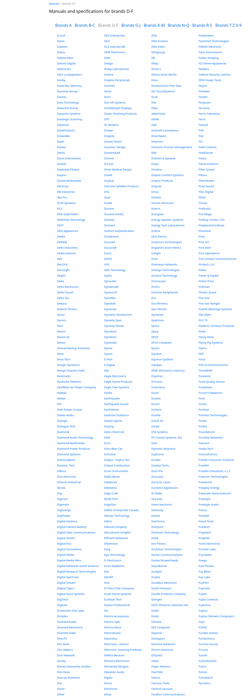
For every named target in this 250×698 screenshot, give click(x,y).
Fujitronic (205, 605)
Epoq (154, 331)
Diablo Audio (65, 415)
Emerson (157, 141)
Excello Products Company (168, 594)
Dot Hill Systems (114, 102)
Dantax (61, 97)
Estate (155, 426)
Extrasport (158, 638)
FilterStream (207, 180)
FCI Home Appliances (212, 63)
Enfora (155, 231)
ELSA (154, 97)
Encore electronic (162, 203)
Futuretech (206, 677)
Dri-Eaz (108, 164)
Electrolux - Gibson (116, 644)
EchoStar (110, 454)
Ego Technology (114, 555)
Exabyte (156, 571)
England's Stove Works (166, 247)
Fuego (203, 560)
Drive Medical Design (118, 169)
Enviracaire (158, 281)
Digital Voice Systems (71, 594)
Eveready (157, 510)
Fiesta (202, 158)
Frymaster (205, 555)
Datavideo (63, 136)
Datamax (63, 125)
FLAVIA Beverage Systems (215, 309)
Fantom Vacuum (162, 689)
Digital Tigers (65, 588)
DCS (59, 208)
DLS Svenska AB (114, 46)
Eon (153, 298)
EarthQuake (112, 398)
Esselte (156, 415)
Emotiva (156, 169)
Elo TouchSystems (163, 91)
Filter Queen (207, 169)
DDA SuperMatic (67, 214)
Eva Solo (156, 499)
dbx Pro (62, 197)
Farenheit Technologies (214, 41)
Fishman (204, 287)
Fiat (201, 136)
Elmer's (156, 69)
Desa (60, 354)
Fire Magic (205, 214)
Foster (203, 421)
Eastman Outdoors (116, 415)
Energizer (157, 214)
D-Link (61, 35)
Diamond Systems (69, 454)
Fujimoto (204, 588)
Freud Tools (206, 521)
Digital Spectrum (68, 577)
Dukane (109, 219)
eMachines (158, 113)
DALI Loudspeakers (69, 74)
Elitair (108, 694)
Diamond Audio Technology (75, 437)
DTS (106, 192)
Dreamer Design (115, 147)
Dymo (108, 275)
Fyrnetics (204, 683)
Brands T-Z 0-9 (228, 25)
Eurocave (157, 476)
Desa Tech (63, 359)
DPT (106, 119)
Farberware (206, 35)
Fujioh (203, 594)
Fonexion (205, 376)
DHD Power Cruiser (69, 409)
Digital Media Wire (69, 560)
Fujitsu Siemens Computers (216, 616)
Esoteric (156, 409)
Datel (60, 141)
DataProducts (66, 130)
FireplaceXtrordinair (212, 225)
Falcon (155, 677)
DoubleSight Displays (118, 108)
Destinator (64, 376)
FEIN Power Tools (210, 80)
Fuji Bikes (205, 571)
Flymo (202, 348)
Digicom (62, 499)
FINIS (202, 197)
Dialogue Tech (66, 426)
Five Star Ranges (209, 303)
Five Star (204, 298)
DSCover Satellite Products (121, 186)
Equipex (156, 365)
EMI (153, 152)
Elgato (108, 677)
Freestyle (204, 499)
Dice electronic (66, 476)
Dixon (61, 689)
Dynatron (110, 337)
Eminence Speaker (163, 158)
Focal (202, 359)
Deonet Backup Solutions (73, 348)
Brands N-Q (178, 25)
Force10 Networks (210, 393)
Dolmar (109, 74)
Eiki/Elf (108, 577)
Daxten (61, 164)
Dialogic (62, 421)
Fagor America (160, 666)
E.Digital (109, 365)
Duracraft (110, 247)
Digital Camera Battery (71, 527)
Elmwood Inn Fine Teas (166, 85)
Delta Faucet (65, 292)
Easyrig (109, 426)
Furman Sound (208, 644)
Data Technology (68, 102)
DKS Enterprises (114, 35)
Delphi (61, 275)
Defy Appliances (67, 231)
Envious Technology (164, 275)
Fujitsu (203, 610)
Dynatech (110, 331)
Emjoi (155, 164)
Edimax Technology (116, 515)
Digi (59, 493)
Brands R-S (202, 25)
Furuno (203, 649)
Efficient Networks (116, 538)
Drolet (108, 175)
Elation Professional (117, 605)
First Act (204, 242)
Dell (59, 259)
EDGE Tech (111, 499)
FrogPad (204, 538)
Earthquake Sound (116, 404)
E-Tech (108, 359)
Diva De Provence (68, 677)
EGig (107, 549)
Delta (60, 281)
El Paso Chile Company (119, 588)
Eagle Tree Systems (116, 387)
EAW (107, 437)
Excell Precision (161, 588)
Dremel (109, 158)
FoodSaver (205, 387)
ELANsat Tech (113, 599)
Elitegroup (158, 52)
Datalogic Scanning (69, 119)
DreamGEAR (112, 152)
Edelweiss (110, 488)
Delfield (62, 242)
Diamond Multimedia (71, 443)
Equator (156, 354)
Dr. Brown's (111, 125)
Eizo (106, 582)
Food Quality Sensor (212, 381)
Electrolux (110, 638)
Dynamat (110, 309)
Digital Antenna (67, 521)
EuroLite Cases (161, 482)
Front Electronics (209, 543)
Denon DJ (63, 337)
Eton (154, 443)
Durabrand (111, 236)
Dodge (108, 63)
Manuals (54, 3)
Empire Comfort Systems (167, 175)
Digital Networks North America (78, 566)
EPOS (154, 337)
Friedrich (204, 527)
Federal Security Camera (214, 74)
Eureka (155, 460)
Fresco (203, 510)
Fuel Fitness (206, 566)
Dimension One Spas (70, 610)
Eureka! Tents (160, 465)
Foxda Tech (206, 448)
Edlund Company (115, 527)
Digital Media (65, 555)
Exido (154, 616)
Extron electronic (162, 649)
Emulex (156, 197)
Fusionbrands (208, 661)
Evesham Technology (165, 532)
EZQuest (156, 655)
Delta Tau (63, 298)
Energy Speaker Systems (167, 219)
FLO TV (203, 320)
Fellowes (204, 91)
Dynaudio (110, 342)
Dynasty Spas (113, 320)
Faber (155, 661)
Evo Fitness (158, 543)
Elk (153, 58)
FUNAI (203, 627)
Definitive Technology (71, 219)
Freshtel (204, 515)
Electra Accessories (116, 616)
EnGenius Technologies (166, 242)
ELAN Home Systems (117, 594)
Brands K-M (154, 25)
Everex (155, 515)
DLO (107, 41)
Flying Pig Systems (211, 342)
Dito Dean (63, 672)
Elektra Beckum (114, 655)
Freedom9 (205, 482)
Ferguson (205, 102)
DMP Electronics (114, 52)
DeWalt (61, 393)
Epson (155, 348)
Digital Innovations (69, 549)
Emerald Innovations (164, 130)
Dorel (107, 91)
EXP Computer (160, 627)
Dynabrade (111, 287)
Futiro (202, 666)
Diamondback (66, 460)
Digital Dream (66, 538)
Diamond (63, 432)
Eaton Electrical (114, 432)
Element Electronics (117, 661)
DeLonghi (63, 270)
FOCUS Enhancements (213, 365)
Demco (61, 320)
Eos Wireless (159, 303)
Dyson (108, 354)
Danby (61, 80)
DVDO (108, 259)
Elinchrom (110, 689)
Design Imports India (71, 370)
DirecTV (62, 638)
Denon (61, 331)
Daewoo (62, 46)
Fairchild (156, 672)
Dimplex (62, 616)
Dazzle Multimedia (69, 180)
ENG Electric (159, 236)
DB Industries (66, 192)
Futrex (203, 672)
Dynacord (110, 292)
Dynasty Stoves (114, 326)
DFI (59, 404)
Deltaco (62, 303)
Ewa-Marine (159, 566)
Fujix (202, 622)
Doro (107, 97)
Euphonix (157, 454)
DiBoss (61, 471)
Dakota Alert (65, 58)
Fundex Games (208, 633)
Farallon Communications (168, 694)
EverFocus (158, 521)
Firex (202, 236)
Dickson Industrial (69, 482)
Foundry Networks (211, 437)
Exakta (155, 577)
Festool (203, 125)
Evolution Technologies (166, 549)
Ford (202, 398)
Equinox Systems (162, 359)
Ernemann (158, 387)
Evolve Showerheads (164, 560)
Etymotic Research (163, 448)
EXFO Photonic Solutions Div (169, 605)
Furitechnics (206, 638)
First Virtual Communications (218, 259)
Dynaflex (110, 298)
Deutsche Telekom (69, 381)
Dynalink (110, 303)
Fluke (202, 331)
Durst (107, 253)
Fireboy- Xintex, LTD (212, 219)
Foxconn (204, 443)
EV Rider (156, 493)
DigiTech (62, 599)
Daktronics (64, 69)
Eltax (154, 108)
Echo (107, 443)
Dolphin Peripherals (117, 80)
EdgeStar (110, 504)
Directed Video (66, 633)
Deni (60, 326)
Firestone (205, 231)
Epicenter (157, 314)
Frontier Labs (207, 549)
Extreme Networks (163, 644)
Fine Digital (206, 192)
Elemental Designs (116, 666)
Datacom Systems (68, 113)
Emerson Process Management (171, 147)
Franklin (204, 465)
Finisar (203, 203)
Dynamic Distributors (118, 314)
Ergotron (157, 376)
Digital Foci (64, 543)
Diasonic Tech (66, 465)
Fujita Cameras (208, 599)
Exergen (156, 599)
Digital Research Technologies (76, 571)
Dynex (108, 348)
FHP (201, 130)
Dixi (59, 683)
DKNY (60, 694)
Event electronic (161, 504)
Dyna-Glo (110, 281)
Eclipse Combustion (117, 465)
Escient (156, 398)
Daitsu (61, 52)
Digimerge (64, 510)
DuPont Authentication (119, 231)
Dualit (108, 203)
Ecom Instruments (116, 471)
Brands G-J (131, 25)
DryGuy (109, 180)
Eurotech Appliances (164, 488)
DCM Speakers (66, 203)
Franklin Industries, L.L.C (215, 471)
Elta (153, 102)
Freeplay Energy (209, 488)
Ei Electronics (112, 560)
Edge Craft (111, 493)
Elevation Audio (114, 672)
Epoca (155, 326)
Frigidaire (205, 532)
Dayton (61, 175)
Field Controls (208, 147)
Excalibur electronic (164, 582)
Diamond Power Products (73, 448)
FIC (201, 141)
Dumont (109, 225)
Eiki (106, 571)
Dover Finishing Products (120, 113)
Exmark (156, 622)
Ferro (202, 119)
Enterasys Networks (164, 264)
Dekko (61, 236)
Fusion (203, 655)
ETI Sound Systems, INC (166, 437)
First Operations (209, 253)
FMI (201, 354)
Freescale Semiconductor (215, 493)
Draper (108, 130)
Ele (106, 610)
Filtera (203, 175)
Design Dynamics (68, 365)
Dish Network (66, 655)
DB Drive (62, 186)
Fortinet (204, 409)
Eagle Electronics (115, 376)
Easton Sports (113, 421)
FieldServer (206, 152)
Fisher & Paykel (209, 275)
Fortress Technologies (213, 415)
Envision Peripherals (164, 292)
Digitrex (62, 605)
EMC (154, 125)
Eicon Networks (114, 566)
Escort (155, 404)
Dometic (109, 85)
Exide (154, 610)
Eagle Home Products (118, 381)
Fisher (203, 270)
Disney (61, 661)
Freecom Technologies (213, 476)
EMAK (155, 119)
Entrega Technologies (165, 270)
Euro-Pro (157, 471)
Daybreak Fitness (68, 169)
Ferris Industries (209, 113)
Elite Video (158, 46)
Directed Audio (66, 622)
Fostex (203, 426)
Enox (154, 259)
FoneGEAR (205, 370)
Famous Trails (160, 683)
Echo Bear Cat (113, 448)
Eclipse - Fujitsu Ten (116, 460)
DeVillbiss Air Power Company (76, 387)
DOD (107, 58)
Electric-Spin (112, 622)
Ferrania (204, 108)
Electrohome (112, 633)
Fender (203, 97)
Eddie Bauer (112, 476)
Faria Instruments (210, 52)
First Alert (205, 247)
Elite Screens (159, 41)
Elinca (108, 683)
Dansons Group (67, 91)
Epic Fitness (159, 309)
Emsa (154, 192)
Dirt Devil (63, 644)
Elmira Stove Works (164, 74)
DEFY (60, 225)
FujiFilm (204, 582)
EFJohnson (111, 543)
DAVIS (61, 152)
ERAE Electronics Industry (168, 370)
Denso (61, 342)
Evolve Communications (167, 555)
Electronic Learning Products (123, 649)
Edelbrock (110, 482)
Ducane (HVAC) (114, 214)
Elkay (154, 63)
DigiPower (63, 515)
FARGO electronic (210, 46)
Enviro (155, 287)
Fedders (204, 69)
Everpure (157, 527)
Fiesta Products (209, 164)
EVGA (154, 538)
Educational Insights (117, 532)
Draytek (109, 136)
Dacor (61, 41)
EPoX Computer (161, 342)
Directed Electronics (70, 627)
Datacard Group (67, 108)
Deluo (61, 314)
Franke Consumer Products (216, 460)
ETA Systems (159, 432)
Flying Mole (206, 337)
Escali (155, 393)
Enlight (156, 253)
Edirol (108, 521)
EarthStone (111, 409)
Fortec (203, 404)
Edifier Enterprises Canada (121, 510)
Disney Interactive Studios (74, 666)
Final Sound (206, 186)
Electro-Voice (112, 627)
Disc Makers (65, 649)
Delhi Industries (67, 247)
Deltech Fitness (67, 309)
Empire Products (162, 180)
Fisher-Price (206, 281)
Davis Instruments (69, 158)
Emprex (156, 186)
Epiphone (157, 320)
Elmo (154, 80)
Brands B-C (85, 25)
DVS (106, 264)
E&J (106, 370)
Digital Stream (66, 582)
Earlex (108, 393)
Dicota (61, 488)
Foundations (207, 432)
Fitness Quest (207, 292)
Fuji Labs (204, 577)
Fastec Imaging (209, 58)
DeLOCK (62, 264)
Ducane (109, 208)
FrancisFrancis (208, 454)
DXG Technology (114, 270)
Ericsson (156, 381)
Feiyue (203, 85)
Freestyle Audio (209, 504)
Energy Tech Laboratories (168, 225)
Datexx (61, 147)
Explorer (156, 633)
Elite (154, 35)
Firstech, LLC (207, 264)
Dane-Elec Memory (69, 85)
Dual (107, 197)
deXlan (61, 398)
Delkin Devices (66, 253)
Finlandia (205, 208)
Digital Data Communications (76, 532)
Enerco (155, 208)
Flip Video (205, 314)
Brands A (63, 25)
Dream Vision (113, 141)
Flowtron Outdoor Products (216, 326)
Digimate (63, 504)
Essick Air (157, 421)
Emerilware (158, 136)
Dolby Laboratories (116, 69)
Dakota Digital (66, 63)
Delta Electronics (68, 287)
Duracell (109, 242)
